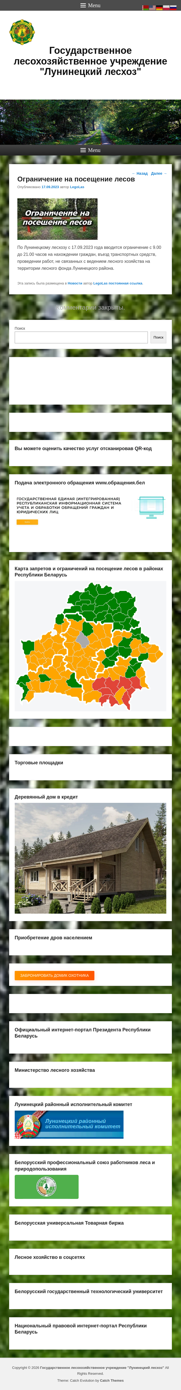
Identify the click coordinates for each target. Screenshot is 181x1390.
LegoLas (77, 187)
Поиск (20, 328)
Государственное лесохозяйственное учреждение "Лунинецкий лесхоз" (90, 61)
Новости (75, 283)
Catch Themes (112, 1380)
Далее (159, 173)
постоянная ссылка (125, 283)
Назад (140, 173)
